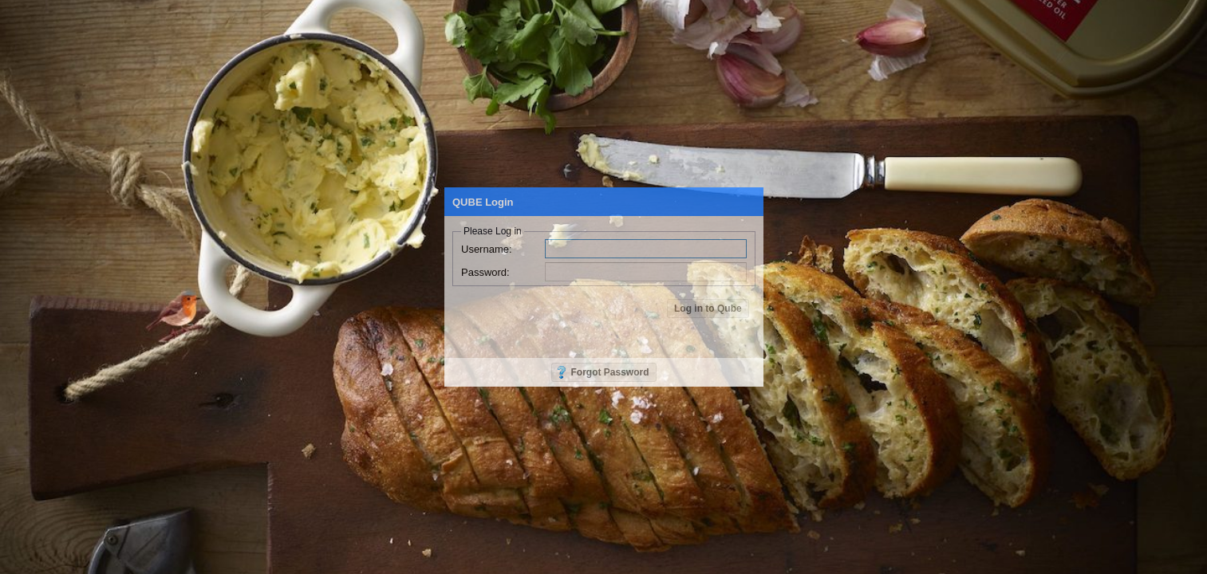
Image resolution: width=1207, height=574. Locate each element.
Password (485, 272)
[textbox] (646, 248)
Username (486, 249)
